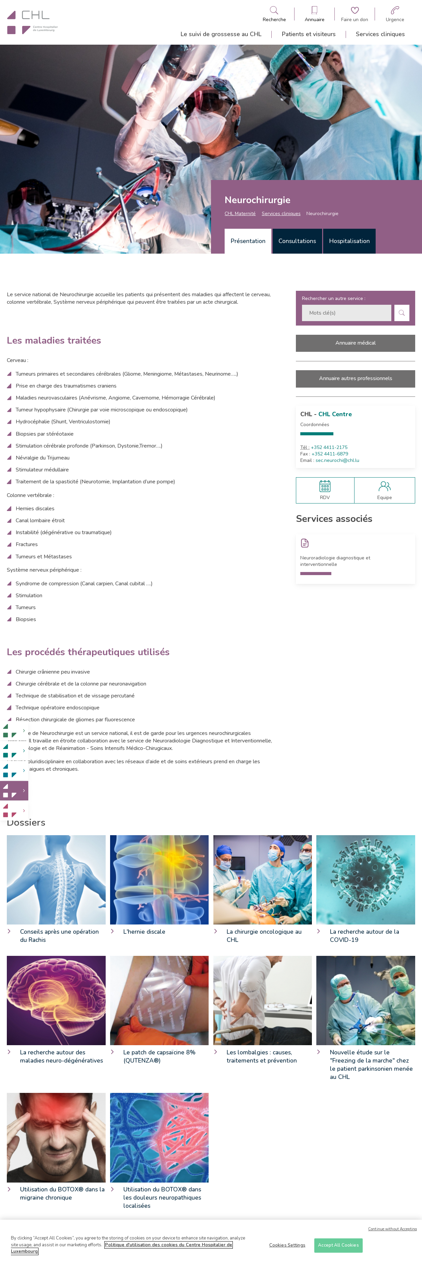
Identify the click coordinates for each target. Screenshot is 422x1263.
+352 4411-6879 (330, 454)
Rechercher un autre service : (333, 298)
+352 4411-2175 (329, 447)
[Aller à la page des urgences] (395, 14)
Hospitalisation (349, 241)
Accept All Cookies (338, 1248)
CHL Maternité (240, 213)
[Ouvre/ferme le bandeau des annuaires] (315, 14)
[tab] (248, 241)
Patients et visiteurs (309, 34)
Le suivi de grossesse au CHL (221, 34)
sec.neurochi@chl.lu (337, 460)
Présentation (248, 241)
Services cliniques (380, 34)
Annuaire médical (355, 343)
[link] (14, 730)
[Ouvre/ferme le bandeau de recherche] (274, 14)
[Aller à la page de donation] (354, 14)
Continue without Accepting (392, 1231)
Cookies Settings (287, 1248)
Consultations (297, 241)
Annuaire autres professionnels (355, 378)
